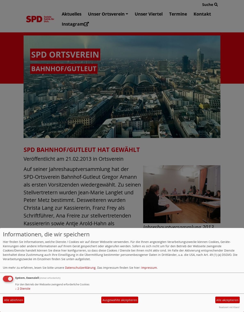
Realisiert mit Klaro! (229, 307)
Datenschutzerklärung (80, 268)
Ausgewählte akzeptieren (120, 300)
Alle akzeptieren (227, 300)
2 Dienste (22, 288)
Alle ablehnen (13, 300)
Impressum (149, 268)
